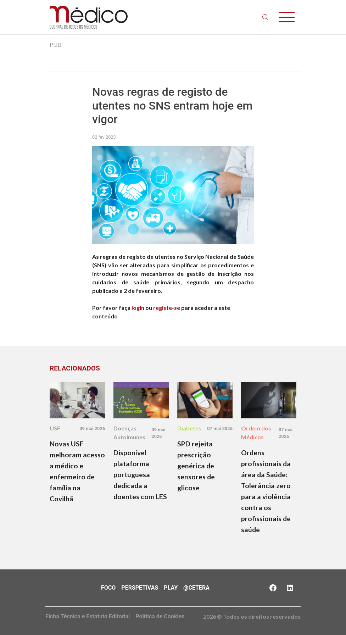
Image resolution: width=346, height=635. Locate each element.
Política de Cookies (159, 616)
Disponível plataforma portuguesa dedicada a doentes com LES (140, 475)
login (138, 307)
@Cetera (196, 587)
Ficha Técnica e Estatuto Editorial (87, 616)
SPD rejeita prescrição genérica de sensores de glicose (196, 466)
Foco (108, 587)
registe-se (166, 307)
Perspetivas (139, 587)
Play (171, 587)
